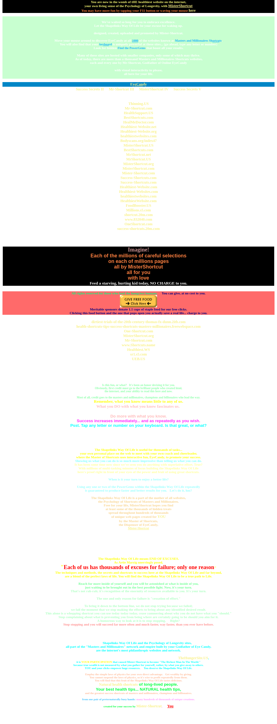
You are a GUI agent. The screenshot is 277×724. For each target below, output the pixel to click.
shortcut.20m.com (138, 215)
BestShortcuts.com (138, 117)
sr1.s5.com (138, 354)
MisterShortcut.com (139, 168)
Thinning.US (138, 104)
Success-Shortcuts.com (138, 178)
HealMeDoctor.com (138, 122)
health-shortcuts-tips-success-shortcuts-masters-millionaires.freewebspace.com (138, 326)
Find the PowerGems (131, 48)
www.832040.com (138, 219)
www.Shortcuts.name (139, 345)
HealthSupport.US (138, 113)
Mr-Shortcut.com (138, 108)
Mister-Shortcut (138, 528)
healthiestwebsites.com (138, 136)
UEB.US (138, 359)
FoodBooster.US (138, 205)
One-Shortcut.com (138, 331)
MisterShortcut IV (153, 89)
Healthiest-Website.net (138, 127)
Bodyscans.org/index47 (138, 141)
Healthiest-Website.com (138, 187)
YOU (161, 516)
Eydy (138, 84)
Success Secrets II (90, 89)
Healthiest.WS (138, 349)
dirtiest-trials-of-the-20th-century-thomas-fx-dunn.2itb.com (139, 322)
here (192, 10)
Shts (215, 40)
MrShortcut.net (138, 154)
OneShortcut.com (138, 224)
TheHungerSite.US (193, 658)
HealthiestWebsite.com (139, 201)
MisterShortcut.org (138, 164)
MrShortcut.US (138, 159)
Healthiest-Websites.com (138, 191)
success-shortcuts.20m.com (138, 229)
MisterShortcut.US (139, 145)
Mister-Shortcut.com (138, 173)
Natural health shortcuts (118, 684)
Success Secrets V (187, 89)
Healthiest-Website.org (139, 131)
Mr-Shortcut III (121, 89)
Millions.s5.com (138, 210)
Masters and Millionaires (191, 40)
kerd (105, 44)
